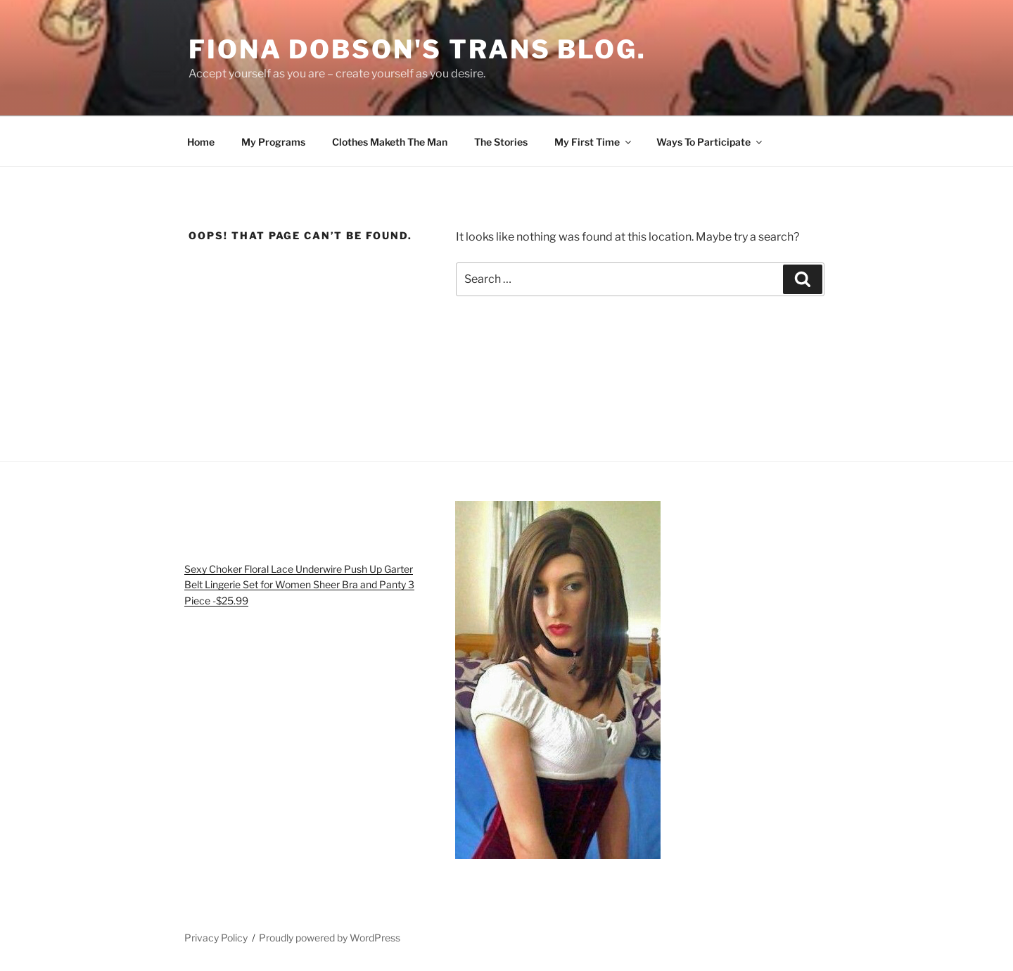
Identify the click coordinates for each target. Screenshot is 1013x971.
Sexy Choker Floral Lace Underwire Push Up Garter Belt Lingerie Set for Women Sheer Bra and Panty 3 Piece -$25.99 (299, 585)
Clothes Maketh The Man (389, 142)
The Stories (501, 142)
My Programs (273, 142)
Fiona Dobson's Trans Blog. (417, 49)
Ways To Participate (710, 142)
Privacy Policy (216, 938)
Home (201, 142)
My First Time (593, 142)
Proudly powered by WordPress (329, 938)
